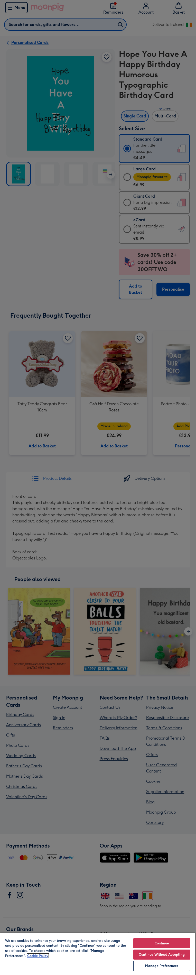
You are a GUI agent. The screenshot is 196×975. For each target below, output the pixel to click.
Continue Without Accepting (161, 954)
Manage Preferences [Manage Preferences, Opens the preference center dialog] (161, 966)
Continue (162, 943)
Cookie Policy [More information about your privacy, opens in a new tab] (37, 956)
